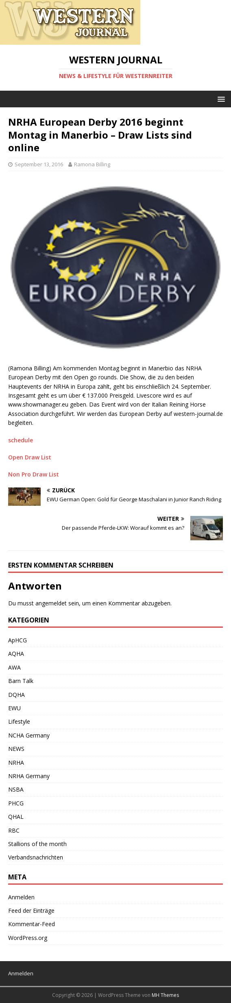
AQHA (16, 653)
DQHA (16, 694)
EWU (14, 708)
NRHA (16, 762)
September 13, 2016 (39, 164)
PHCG (16, 803)
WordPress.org (27, 938)
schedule (20, 440)
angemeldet (51, 603)
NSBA (16, 789)
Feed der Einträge (31, 910)
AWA (14, 667)
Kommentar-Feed (31, 924)
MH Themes (165, 995)
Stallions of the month (37, 844)
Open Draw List (29, 457)
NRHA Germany (29, 776)
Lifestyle (19, 721)
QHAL (16, 816)
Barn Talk (20, 681)
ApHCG (17, 640)
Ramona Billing (92, 164)
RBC (14, 830)
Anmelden (21, 897)
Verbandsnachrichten (35, 857)
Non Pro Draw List (33, 474)
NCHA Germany (29, 735)
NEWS (16, 749)
